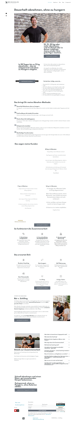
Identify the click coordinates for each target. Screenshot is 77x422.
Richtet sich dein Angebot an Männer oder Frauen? (54, 340)
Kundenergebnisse (19, 404)
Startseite (50, 2)
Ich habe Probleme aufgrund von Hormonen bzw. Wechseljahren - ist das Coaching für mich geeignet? (56, 357)
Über (60, 2)
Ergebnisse (55, 2)
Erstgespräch (68, 2)
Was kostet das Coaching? (50, 336)
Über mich (17, 402)
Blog (63, 2)
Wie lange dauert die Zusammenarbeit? (54, 342)
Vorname (30, 404)
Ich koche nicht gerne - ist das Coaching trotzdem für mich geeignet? (56, 351)
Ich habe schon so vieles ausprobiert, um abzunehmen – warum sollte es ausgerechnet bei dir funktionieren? (56, 363)
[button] (57, 334)
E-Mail (30, 407)
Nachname (44, 404)
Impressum (35, 418)
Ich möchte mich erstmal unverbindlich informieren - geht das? (53, 348)
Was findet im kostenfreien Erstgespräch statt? (55, 334)
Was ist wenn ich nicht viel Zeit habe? (53, 360)
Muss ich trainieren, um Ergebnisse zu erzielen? (56, 353)
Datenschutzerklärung (38, 419)
